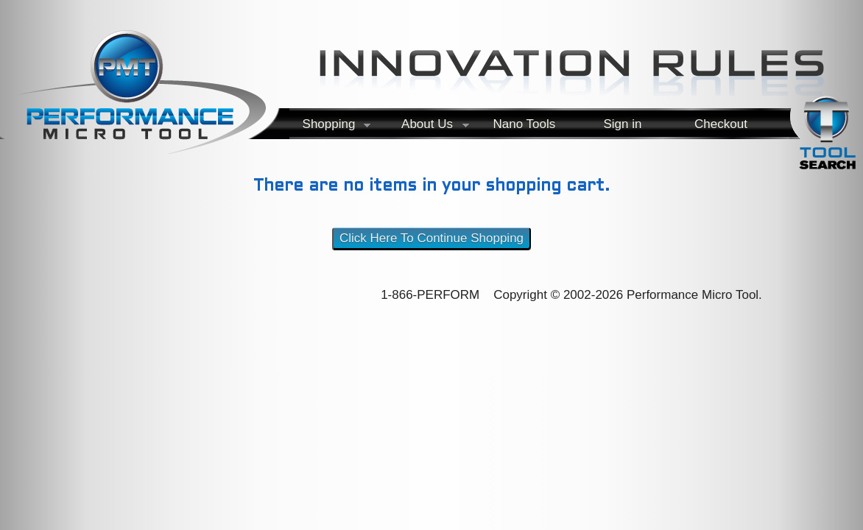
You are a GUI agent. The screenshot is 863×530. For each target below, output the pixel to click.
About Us (425, 127)
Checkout (720, 124)
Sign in (622, 124)
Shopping (326, 127)
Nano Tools (524, 124)
